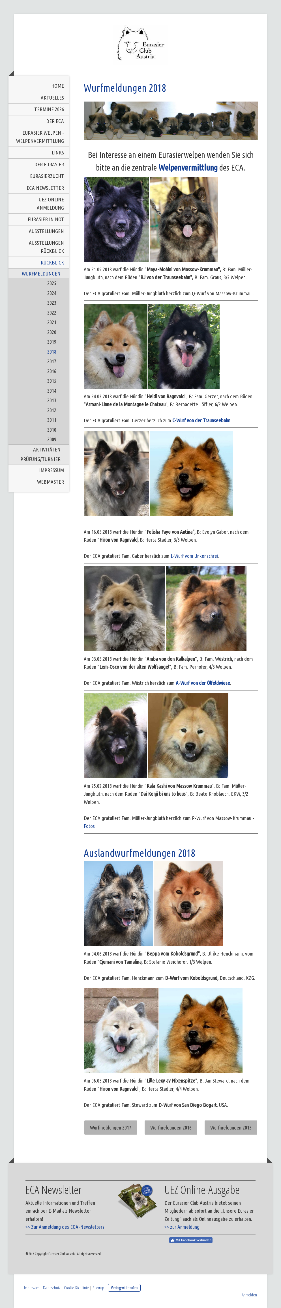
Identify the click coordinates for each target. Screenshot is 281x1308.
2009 (51, 439)
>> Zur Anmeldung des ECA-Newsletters (64, 1227)
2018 (51, 351)
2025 (51, 283)
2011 (51, 420)
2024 (51, 293)
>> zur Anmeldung (182, 1227)
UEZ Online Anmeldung (50, 203)
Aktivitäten (47, 449)
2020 (51, 332)
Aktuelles (52, 97)
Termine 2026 (49, 109)
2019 (51, 342)
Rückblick (52, 262)
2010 (51, 430)
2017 (51, 361)
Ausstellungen (46, 231)
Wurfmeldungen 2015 (231, 1127)
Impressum (51, 470)
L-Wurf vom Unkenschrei (194, 556)
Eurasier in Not (46, 219)
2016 (51, 371)
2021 (51, 322)
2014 (51, 391)
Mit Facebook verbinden (190, 1240)
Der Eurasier (49, 164)
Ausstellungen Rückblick (46, 247)
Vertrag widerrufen (124, 1287)
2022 (51, 312)
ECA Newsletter (45, 188)
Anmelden (249, 1295)
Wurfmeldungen (41, 273)
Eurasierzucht (47, 176)
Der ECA (55, 121)
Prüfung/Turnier (40, 459)
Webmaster (50, 482)
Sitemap (98, 1287)
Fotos (89, 826)
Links (58, 152)
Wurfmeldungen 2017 (110, 1127)
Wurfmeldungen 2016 (171, 1127)
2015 (51, 381)
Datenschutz (51, 1287)
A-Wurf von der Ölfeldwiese (203, 683)
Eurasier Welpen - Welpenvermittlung (40, 137)
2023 (51, 303)
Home (57, 86)
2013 (51, 400)
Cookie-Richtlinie (76, 1287)
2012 (51, 410)
